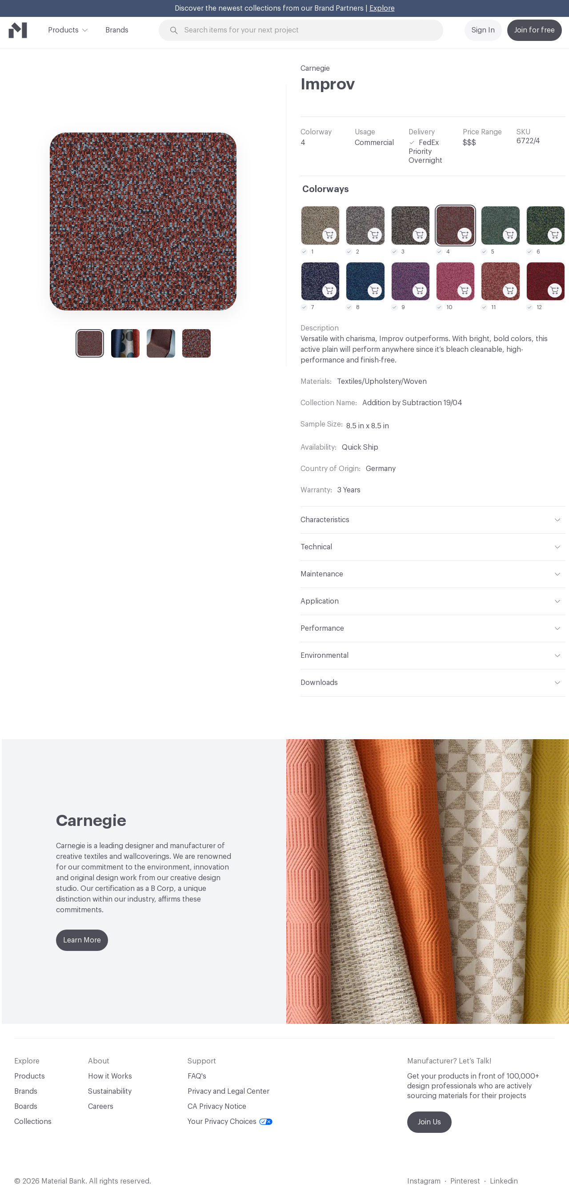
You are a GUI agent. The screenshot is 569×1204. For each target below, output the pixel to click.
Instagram (424, 1181)
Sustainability (110, 1091)
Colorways (325, 189)
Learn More (82, 940)
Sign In (483, 30)
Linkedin (504, 1181)
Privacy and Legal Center (228, 1091)
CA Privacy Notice (217, 1106)
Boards (25, 1106)
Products (63, 29)
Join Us (429, 1122)
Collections (33, 1121)
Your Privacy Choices (230, 1122)
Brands (116, 30)
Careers (100, 1106)
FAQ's (197, 1076)
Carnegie (315, 68)
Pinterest (465, 1181)
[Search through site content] (305, 30)
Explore (382, 8)
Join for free (534, 30)
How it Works (110, 1076)
